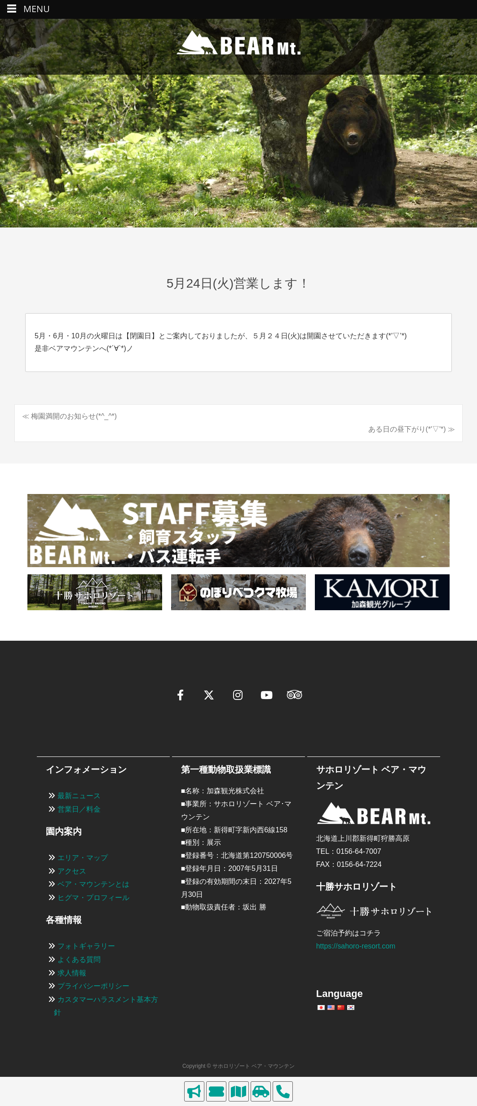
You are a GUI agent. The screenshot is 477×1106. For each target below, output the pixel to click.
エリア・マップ (82, 857)
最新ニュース (79, 796)
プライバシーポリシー (93, 986)
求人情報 (71, 973)
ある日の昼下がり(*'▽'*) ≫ (411, 429)
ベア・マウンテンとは (93, 884)
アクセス (71, 871)
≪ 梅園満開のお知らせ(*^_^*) (69, 416)
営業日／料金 (79, 809)
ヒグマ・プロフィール (93, 897)
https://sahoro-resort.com (356, 946)
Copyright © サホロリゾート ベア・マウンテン (238, 1066)
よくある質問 (79, 959)
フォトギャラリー (86, 946)
